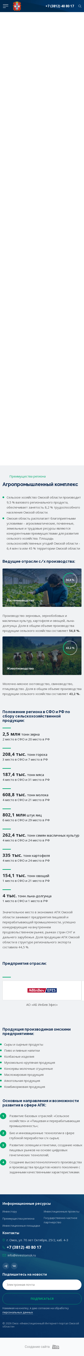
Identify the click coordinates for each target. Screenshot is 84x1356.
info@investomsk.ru (22, 1255)
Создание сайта (42, 1347)
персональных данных (18, 1312)
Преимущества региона (27, 476)
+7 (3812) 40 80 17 (59, 6)
